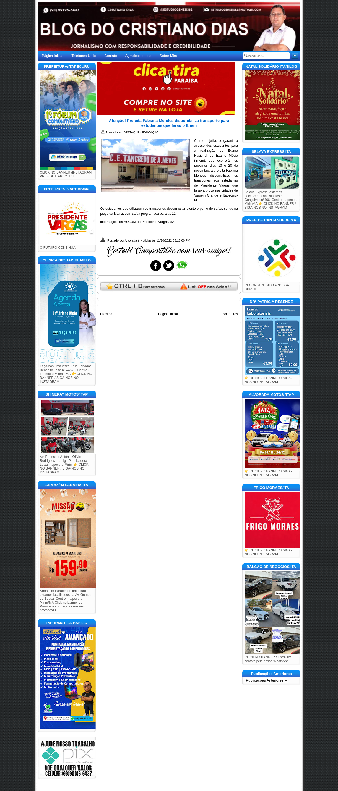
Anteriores (230, 314)
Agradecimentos (138, 56)
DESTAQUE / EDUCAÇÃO (140, 132)
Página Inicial (52, 56)
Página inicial (168, 314)
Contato (110, 56)
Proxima (106, 314)
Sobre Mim (168, 56)
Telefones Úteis (83, 56)
